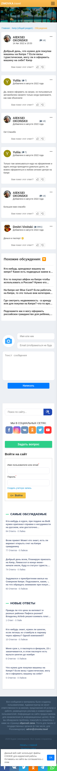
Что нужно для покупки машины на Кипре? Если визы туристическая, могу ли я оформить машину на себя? (28, 670)
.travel (11, 3)
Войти (16, 495)
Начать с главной (28, 745)
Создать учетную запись (19, 488)
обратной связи (27, 723)
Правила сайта (28, 749)
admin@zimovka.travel (37, 729)
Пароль (11, 476)
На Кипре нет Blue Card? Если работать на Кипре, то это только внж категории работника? (27, 292)
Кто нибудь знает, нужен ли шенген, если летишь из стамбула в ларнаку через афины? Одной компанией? (26, 632)
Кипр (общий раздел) (22, 28)
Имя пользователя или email (23, 464)
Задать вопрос (29, 444)
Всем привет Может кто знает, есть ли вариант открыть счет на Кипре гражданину (27, 543)
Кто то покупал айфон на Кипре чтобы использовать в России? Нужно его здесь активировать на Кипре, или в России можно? (27, 281)
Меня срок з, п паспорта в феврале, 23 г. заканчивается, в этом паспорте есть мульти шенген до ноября (28, 651)
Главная (6, 28)
